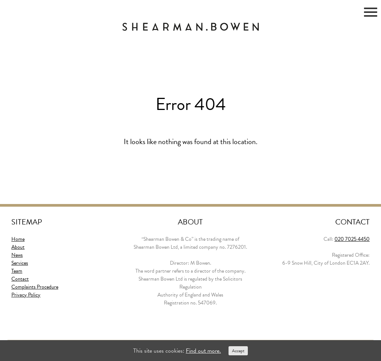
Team (16, 271)
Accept (238, 350)
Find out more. (203, 350)
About (18, 247)
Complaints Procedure (34, 287)
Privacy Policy (25, 295)
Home (18, 239)
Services (19, 263)
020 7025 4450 (352, 239)
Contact (20, 279)
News (17, 255)
